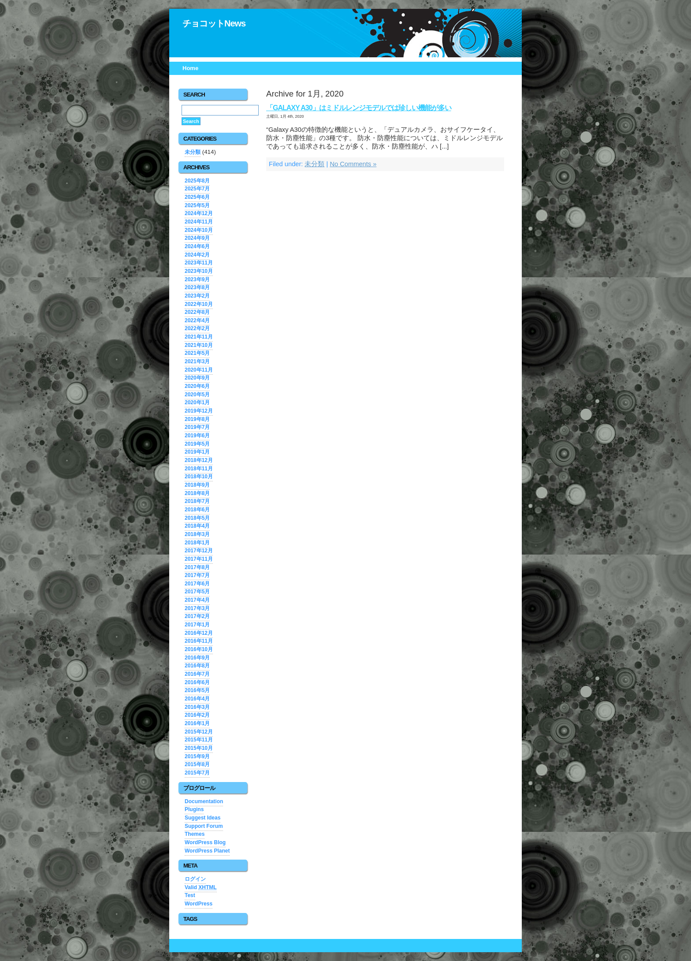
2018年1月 (197, 543)
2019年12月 (199, 411)
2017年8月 (197, 567)
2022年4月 (197, 320)
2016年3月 (197, 707)
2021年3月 (197, 361)
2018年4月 (197, 526)
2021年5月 (197, 353)
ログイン (195, 879)
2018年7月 (197, 501)
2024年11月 (199, 222)
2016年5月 (197, 690)
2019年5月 (197, 444)
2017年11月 (199, 559)
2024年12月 (199, 213)
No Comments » (353, 164)
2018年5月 (197, 518)
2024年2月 (197, 255)
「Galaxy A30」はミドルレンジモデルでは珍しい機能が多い (358, 108)
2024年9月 (197, 238)
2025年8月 (197, 181)
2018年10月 (199, 476)
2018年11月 (199, 469)
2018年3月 (197, 534)
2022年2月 (197, 328)
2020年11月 (199, 370)
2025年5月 (197, 205)
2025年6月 (197, 197)
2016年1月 (197, 723)
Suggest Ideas (202, 818)
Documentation (204, 801)
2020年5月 (197, 394)
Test (190, 895)
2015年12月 (199, 732)
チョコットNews (213, 23)
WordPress (198, 904)
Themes (194, 834)
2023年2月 (197, 296)
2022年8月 (197, 312)
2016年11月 (199, 641)
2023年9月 (197, 279)
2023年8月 (197, 287)
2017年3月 (197, 608)
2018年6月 (197, 510)
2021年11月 (199, 337)
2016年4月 (197, 699)
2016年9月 (197, 658)
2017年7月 (197, 575)
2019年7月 (197, 427)
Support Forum (204, 826)
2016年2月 (197, 715)
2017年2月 (197, 616)
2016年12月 (199, 633)
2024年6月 (197, 246)
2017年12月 (199, 551)
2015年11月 (199, 740)
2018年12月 (199, 460)
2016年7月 (197, 674)
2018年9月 (197, 485)
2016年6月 (197, 682)
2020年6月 (197, 386)
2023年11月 (199, 263)
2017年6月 (197, 584)
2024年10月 (199, 230)
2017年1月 (197, 625)
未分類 (314, 164)
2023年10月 (199, 271)
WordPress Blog (205, 842)
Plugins (194, 809)
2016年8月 (197, 666)
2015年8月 (197, 764)
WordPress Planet (207, 851)
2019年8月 (197, 419)
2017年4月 (197, 600)
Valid (201, 887)
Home (190, 68)
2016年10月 (199, 649)
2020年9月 (197, 378)
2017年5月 (197, 592)
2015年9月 (197, 756)
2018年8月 (197, 493)
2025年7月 (197, 189)
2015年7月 (197, 773)
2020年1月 (197, 402)
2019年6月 (197, 435)
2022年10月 (199, 304)
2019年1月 (197, 452)
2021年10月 (199, 345)
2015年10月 (199, 748)
